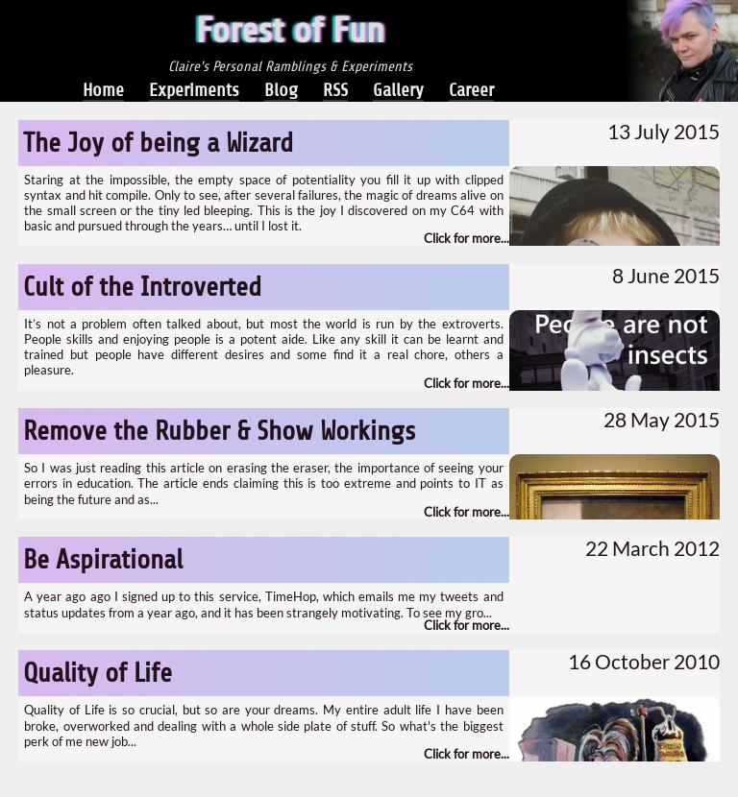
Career (471, 90)
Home (103, 90)
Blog (281, 90)
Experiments (194, 90)
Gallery (398, 90)
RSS (335, 90)
